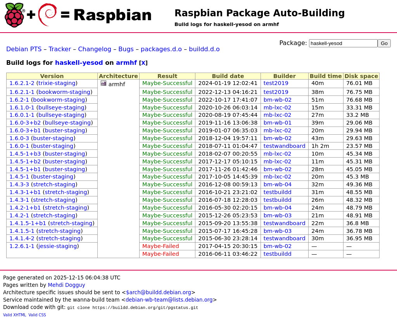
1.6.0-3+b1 (25, 130)
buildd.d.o (204, 49)
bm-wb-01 (278, 123)
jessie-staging (57, 246)
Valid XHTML (14, 315)
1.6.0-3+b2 (25, 123)
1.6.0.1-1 (22, 115)
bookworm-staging (64, 92)
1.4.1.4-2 (22, 238)
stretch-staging (54, 184)
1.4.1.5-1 (22, 231)
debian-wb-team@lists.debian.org (169, 300)
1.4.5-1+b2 (25, 161)
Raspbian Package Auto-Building (259, 13)
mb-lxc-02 (278, 107)
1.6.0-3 (19, 138)
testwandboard (285, 146)
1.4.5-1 (19, 177)
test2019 (276, 83)
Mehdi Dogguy (66, 285)
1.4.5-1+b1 (25, 169)
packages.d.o (161, 49)
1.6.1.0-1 (22, 107)
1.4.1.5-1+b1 (27, 223)
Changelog (94, 49)
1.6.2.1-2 (22, 83)
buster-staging (65, 130)
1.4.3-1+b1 (25, 192)
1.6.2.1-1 (22, 92)
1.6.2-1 (19, 100)
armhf (126, 62)
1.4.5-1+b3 (25, 154)
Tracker (60, 49)
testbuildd (278, 192)
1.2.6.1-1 (22, 246)
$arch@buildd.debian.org (158, 292)
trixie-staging (56, 83)
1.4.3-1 (19, 200)
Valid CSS (37, 315)
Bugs (126, 49)
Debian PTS (23, 49)
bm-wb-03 (278, 215)
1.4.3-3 (19, 184)
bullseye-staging (61, 107)
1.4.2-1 (19, 215)
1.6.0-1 (19, 146)
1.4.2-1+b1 (25, 208)
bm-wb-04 (278, 184)
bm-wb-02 (278, 100)
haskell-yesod (79, 62)
